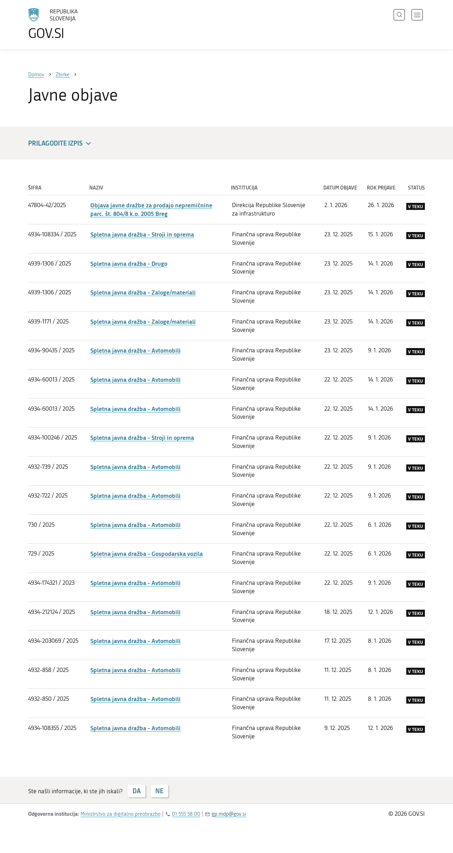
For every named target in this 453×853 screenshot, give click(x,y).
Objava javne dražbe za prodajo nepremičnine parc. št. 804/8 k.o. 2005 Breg (151, 209)
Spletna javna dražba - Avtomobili (135, 350)
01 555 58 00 (186, 814)
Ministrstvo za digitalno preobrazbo (120, 814)
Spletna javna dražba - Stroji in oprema (142, 234)
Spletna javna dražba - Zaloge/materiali (143, 292)
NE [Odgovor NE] (159, 790)
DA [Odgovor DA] (136, 790)
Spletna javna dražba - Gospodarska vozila (146, 553)
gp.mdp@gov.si (229, 814)
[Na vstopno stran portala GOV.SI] (72, 24)
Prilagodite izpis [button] (60, 144)
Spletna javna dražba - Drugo (128, 263)
